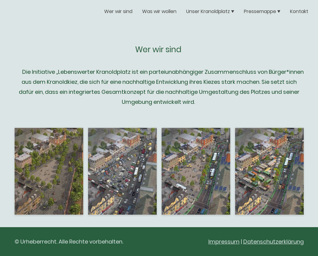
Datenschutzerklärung (273, 241)
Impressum (224, 241)
